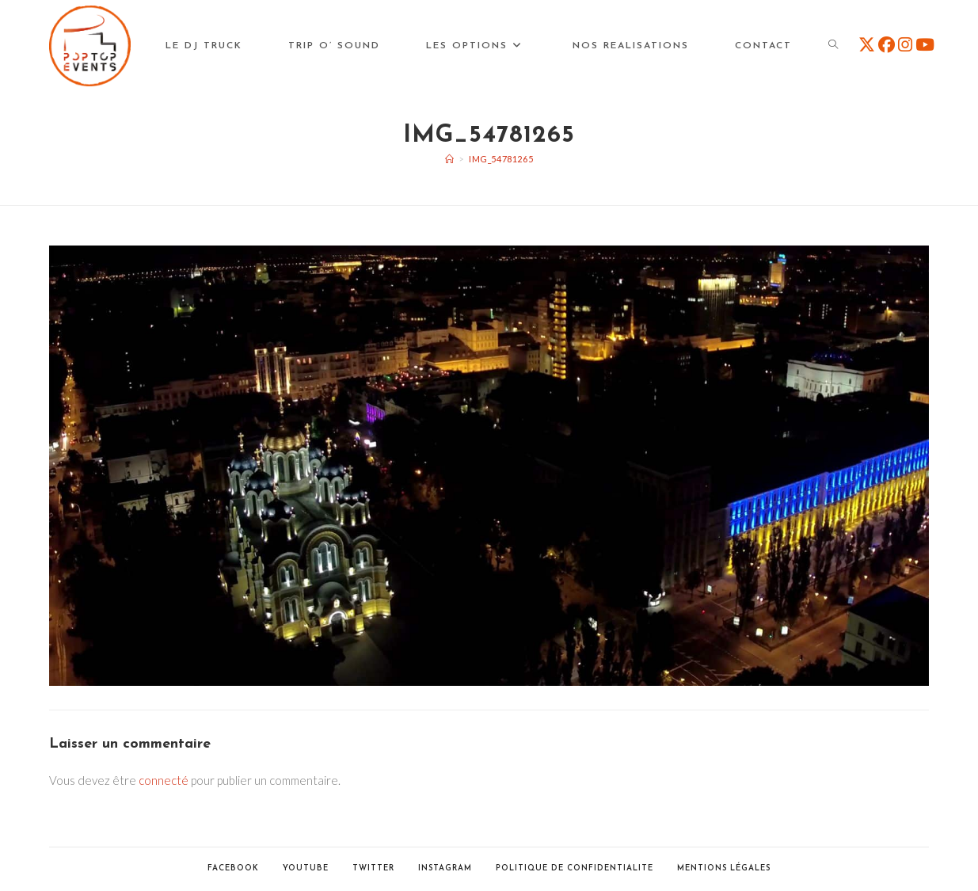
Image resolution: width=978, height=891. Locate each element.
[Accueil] (450, 159)
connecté (163, 780)
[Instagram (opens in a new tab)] (905, 44)
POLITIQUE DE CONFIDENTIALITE (574, 868)
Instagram (445, 868)
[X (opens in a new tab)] (867, 44)
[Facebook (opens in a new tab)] (886, 44)
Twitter (373, 868)
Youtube (306, 868)
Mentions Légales (724, 868)
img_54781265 (501, 159)
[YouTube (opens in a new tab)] (925, 44)
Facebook (233, 868)
